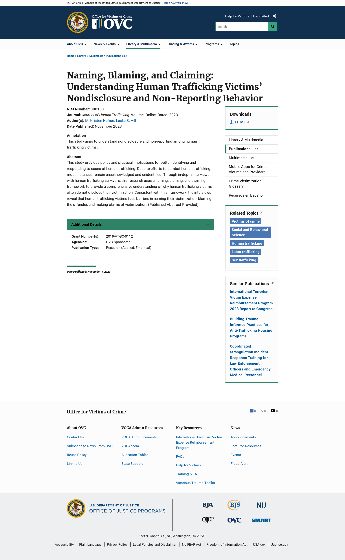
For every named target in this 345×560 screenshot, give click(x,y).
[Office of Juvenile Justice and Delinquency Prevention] (208, 521)
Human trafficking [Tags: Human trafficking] (247, 243)
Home (70, 56)
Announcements (243, 437)
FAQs (180, 456)
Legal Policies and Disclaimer (154, 545)
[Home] (114, 22)
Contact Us (75, 437)
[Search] (242, 26)
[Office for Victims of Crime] (235, 520)
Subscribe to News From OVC (89, 446)
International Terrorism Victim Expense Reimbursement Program (199, 442)
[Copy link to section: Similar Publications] (271, 283)
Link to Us (74, 463)
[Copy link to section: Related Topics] (261, 212)
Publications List (116, 56)
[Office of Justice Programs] (77, 22)
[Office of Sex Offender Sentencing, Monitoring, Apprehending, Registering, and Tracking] (261, 519)
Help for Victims (237, 16)
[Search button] (272, 26)
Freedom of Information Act (227, 545)
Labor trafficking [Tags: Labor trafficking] (246, 251)
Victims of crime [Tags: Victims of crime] (245, 221)
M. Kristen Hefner (99, 120)
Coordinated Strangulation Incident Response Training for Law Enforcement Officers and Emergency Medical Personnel (250, 360)
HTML (242, 122)
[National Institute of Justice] (261, 503)
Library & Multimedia (90, 56)
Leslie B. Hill (126, 120)
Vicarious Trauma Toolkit (195, 483)
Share (276, 17)
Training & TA (186, 474)
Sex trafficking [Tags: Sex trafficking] (244, 260)
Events (236, 455)
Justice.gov (279, 545)
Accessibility (64, 545)
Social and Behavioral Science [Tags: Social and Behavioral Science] (250, 232)
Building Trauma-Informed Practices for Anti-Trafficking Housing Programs (251, 327)
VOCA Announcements (139, 437)
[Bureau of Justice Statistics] (235, 508)
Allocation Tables (134, 455)
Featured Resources (246, 446)
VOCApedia (130, 446)
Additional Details (86, 224)
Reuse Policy (77, 455)
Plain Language (90, 545)
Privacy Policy (117, 545)
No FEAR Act (191, 545)
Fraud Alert (261, 16)
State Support (132, 463)
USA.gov (259, 545)
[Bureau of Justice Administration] (208, 503)
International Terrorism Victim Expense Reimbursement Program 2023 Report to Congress (251, 300)
